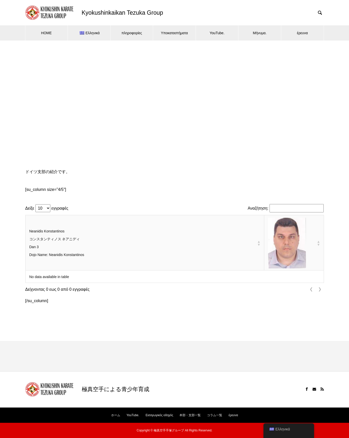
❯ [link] (319, 289)
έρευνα (302, 33)
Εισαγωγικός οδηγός (159, 415)
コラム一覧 (214, 415)
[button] (258, 243)
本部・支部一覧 (190, 415)
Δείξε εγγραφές (46, 208)
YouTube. (217, 33)
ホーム (115, 415)
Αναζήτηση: (258, 208)
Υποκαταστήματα (174, 33)
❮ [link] (311, 289)
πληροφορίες (131, 33)
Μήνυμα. (259, 33)
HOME (46, 33)
